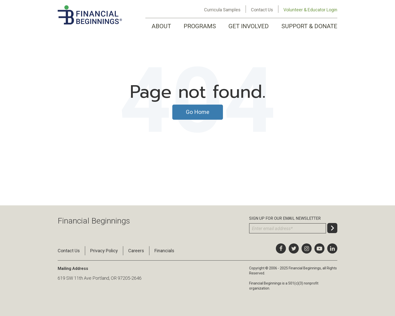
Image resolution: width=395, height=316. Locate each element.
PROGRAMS (200, 26)
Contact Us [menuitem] (69, 250)
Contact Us (262, 9)
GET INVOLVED (248, 26)
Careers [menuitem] (136, 250)
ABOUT (161, 26)
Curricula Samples (222, 9)
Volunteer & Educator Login (310, 9)
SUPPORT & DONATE (309, 26)
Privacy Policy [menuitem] (104, 250)
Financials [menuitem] (164, 250)
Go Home (197, 112)
